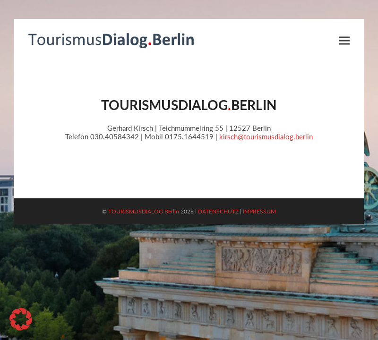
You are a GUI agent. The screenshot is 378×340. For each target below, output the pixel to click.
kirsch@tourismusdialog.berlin (266, 136)
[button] (344, 40)
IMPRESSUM (259, 211)
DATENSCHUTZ (218, 211)
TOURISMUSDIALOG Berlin (143, 211)
